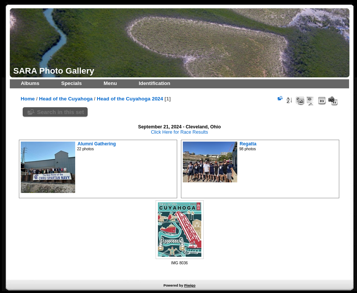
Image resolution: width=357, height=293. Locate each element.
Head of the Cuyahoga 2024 (130, 99)
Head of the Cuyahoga (66, 99)
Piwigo (189, 285)
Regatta (248, 143)
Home (28, 99)
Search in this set (60, 112)
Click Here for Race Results (179, 132)
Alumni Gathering (96, 143)
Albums (30, 83)
